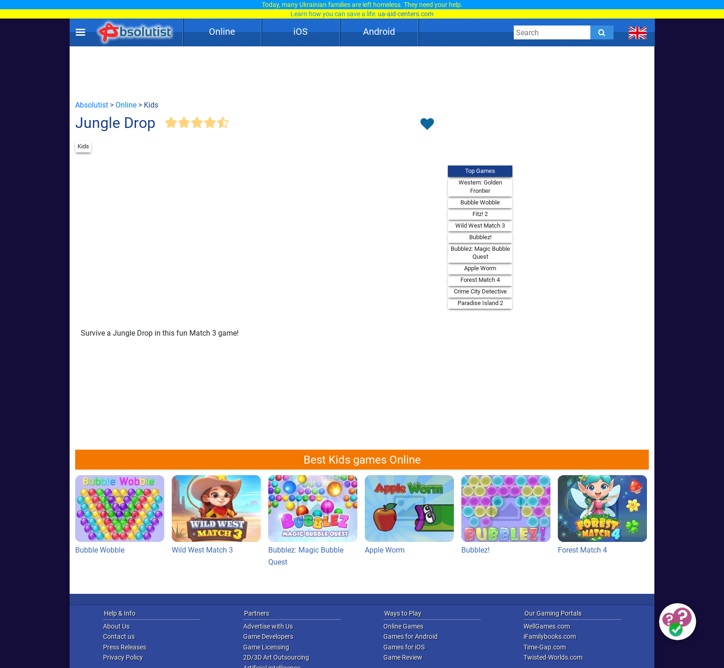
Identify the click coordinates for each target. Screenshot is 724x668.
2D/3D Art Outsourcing (276, 657)
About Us (116, 626)
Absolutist (91, 105)
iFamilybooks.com (550, 636)
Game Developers (268, 636)
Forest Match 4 (480, 279)
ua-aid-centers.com (405, 14)
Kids (83, 146)
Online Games (403, 626)
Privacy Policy (123, 657)
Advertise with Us (268, 626)
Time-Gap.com (545, 647)
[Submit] (602, 32)
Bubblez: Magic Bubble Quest (480, 253)
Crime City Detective (480, 291)
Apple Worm (480, 268)
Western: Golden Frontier (480, 186)
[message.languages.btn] (638, 32)
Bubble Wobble (480, 202)
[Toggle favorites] (427, 125)
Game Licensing (266, 647)
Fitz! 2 (480, 213)
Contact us (119, 636)
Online (222, 31)
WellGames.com (547, 626)
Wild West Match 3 (480, 225)
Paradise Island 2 (480, 302)
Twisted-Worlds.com (553, 657)
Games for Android (410, 636)
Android (379, 31)
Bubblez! (480, 237)
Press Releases (124, 647)
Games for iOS (404, 647)
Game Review (402, 657)
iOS (300, 31)
